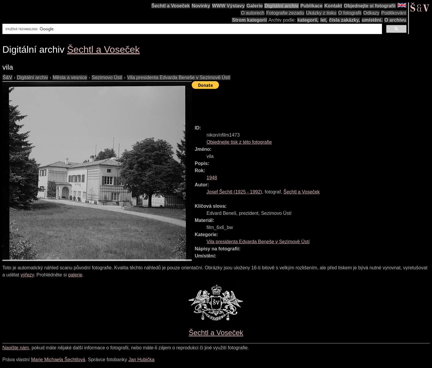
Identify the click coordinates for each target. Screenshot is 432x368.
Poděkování (393, 12)
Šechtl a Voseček (170, 5)
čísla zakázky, (344, 20)
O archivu (395, 20)
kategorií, (307, 20)
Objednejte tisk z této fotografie (239, 142)
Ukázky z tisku (321, 12)
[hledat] (191, 29)
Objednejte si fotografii (369, 5)
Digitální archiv (282, 5)
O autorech (252, 12)
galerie (75, 274)
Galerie (254, 5)
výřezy (27, 274)
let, (323, 20)
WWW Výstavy (228, 5)
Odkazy (371, 12)
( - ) (234, 191)
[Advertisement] (299, 104)
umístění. (372, 20)
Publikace (311, 5)
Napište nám (15, 347)
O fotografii (349, 12)
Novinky (201, 5)
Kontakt (333, 5)
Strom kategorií (249, 20)
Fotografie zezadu (285, 12)
